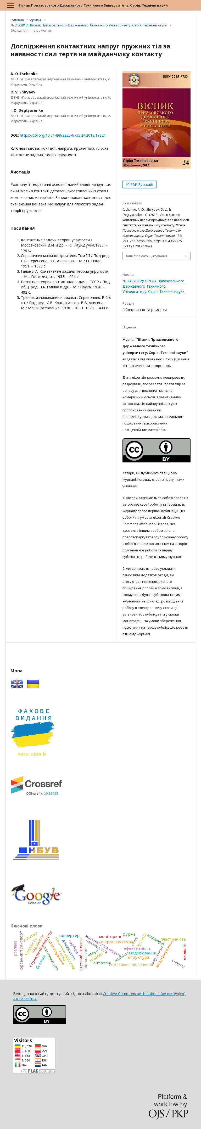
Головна (17, 20)
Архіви (35, 20)
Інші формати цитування (146, 256)
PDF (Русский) (141, 184)
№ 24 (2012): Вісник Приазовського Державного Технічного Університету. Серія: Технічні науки (88, 25)
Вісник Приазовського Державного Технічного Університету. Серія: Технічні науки (93, 5)
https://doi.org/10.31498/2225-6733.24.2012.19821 (63, 135)
